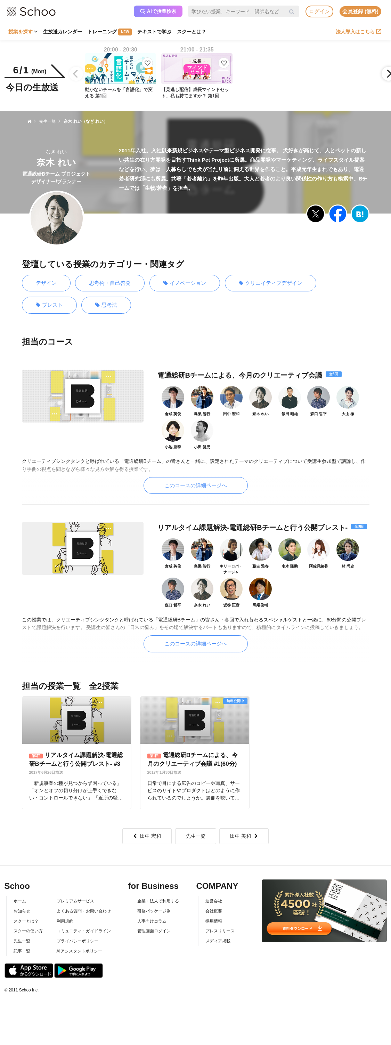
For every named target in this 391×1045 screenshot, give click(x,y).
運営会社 (213, 901)
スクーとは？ (191, 31)
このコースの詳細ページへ (195, 485)
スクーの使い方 (28, 931)
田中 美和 (244, 836)
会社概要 (213, 911)
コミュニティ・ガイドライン (84, 931)
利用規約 (65, 921)
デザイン (46, 283)
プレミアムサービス (75, 901)
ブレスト (49, 305)
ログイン (319, 11)
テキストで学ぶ (154, 31)
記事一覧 (22, 951)
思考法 (106, 305)
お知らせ (22, 911)
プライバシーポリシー (77, 941)
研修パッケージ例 (154, 911)
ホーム (20, 901)
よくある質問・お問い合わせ (84, 911)
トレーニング (110, 32)
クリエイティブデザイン (270, 283)
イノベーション (184, 283)
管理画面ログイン (154, 931)
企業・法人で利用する (158, 901)
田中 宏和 (147, 836)
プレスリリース (220, 931)
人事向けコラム (151, 921)
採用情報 (213, 921)
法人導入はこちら (358, 31)
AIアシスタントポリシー (79, 951)
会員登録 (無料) (360, 11)
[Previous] (76, 74)
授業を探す (23, 31)
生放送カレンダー (62, 31)
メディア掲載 (217, 941)
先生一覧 (195, 836)
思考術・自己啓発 (110, 283)
